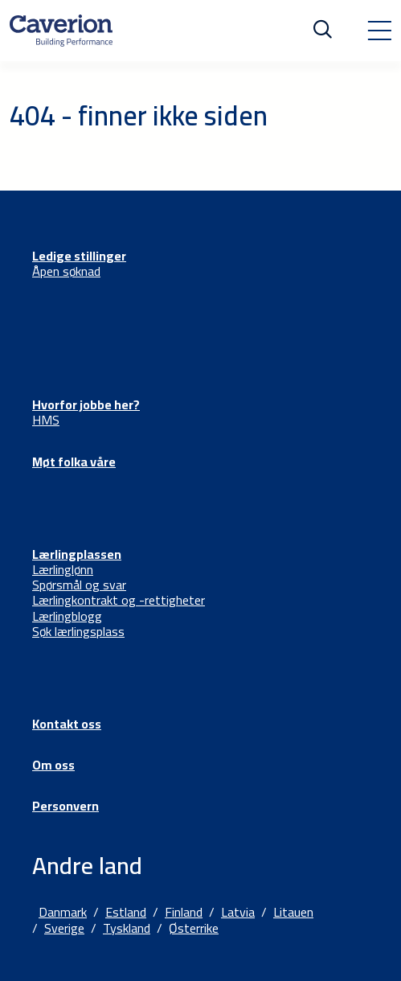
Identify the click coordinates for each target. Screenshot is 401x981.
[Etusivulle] (61, 30)
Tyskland (126, 928)
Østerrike (194, 928)
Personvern (65, 806)
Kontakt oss (66, 724)
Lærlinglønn (62, 569)
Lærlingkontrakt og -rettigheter (118, 600)
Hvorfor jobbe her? (86, 404)
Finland (184, 912)
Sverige (64, 928)
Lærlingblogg (67, 616)
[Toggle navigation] (379, 30)
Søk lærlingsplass (78, 631)
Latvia (238, 912)
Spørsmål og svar (79, 585)
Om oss (53, 765)
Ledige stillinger (79, 256)
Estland (125, 912)
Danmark (63, 912)
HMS (45, 420)
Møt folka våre (74, 461)
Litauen (293, 912)
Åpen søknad (66, 271)
